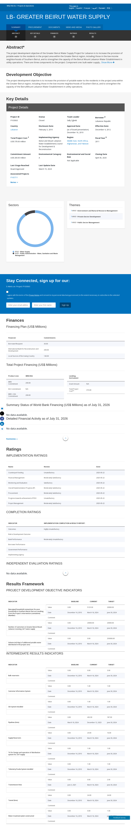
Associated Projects (19, 174)
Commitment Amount (20, 154)
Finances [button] (54, 35)
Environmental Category (50, 154)
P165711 (14, 177)
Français (87, 8)
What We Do (11, 6)
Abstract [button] (15, 35)
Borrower (100, 117)
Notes (13, 182)
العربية (94, 8)
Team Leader (73, 117)
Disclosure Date (46, 126)
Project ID (14, 117)
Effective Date (101, 126)
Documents (54, 27)
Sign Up (65, 305)
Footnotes (11, 439)
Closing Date (101, 154)
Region (70, 137)
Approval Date (73, 126)
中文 (108, 8)
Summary (15, 27)
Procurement (35, 27)
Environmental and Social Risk (78, 155)
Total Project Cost (19, 137)
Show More (107, 62)
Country (14, 126)
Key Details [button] (35, 35)
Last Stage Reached (19, 165)
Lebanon (14, 129)
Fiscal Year (101, 137)
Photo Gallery (93, 27)
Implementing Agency (49, 137)
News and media (74, 27)
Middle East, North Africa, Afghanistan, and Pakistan (78, 142)
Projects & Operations (26, 6)
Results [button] (92, 35)
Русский (102, 8)
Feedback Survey (119, 818)
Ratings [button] (73, 35)
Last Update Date (47, 165)
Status (42, 117)
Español (79, 8)
